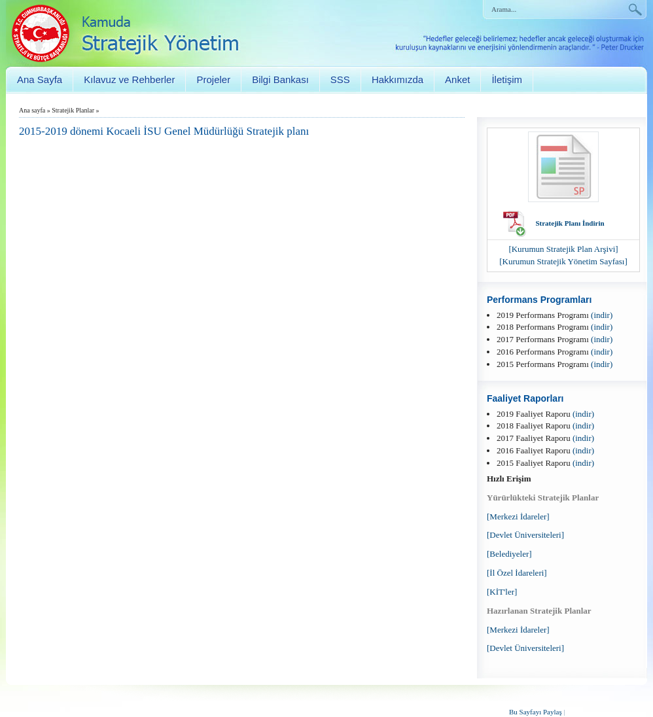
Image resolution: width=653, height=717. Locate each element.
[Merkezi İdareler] (518, 516)
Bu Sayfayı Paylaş (535, 712)
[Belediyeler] (509, 554)
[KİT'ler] (502, 592)
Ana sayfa (32, 110)
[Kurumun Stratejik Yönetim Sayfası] (563, 261)
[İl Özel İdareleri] (517, 573)
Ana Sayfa (39, 79)
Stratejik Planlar (73, 110)
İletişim (506, 79)
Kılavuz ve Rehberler (129, 79)
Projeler (213, 79)
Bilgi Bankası (280, 79)
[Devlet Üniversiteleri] (525, 535)
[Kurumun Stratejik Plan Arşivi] (563, 249)
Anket (457, 79)
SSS (340, 79)
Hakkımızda (397, 79)
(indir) (601, 315)
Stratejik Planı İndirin (569, 223)
